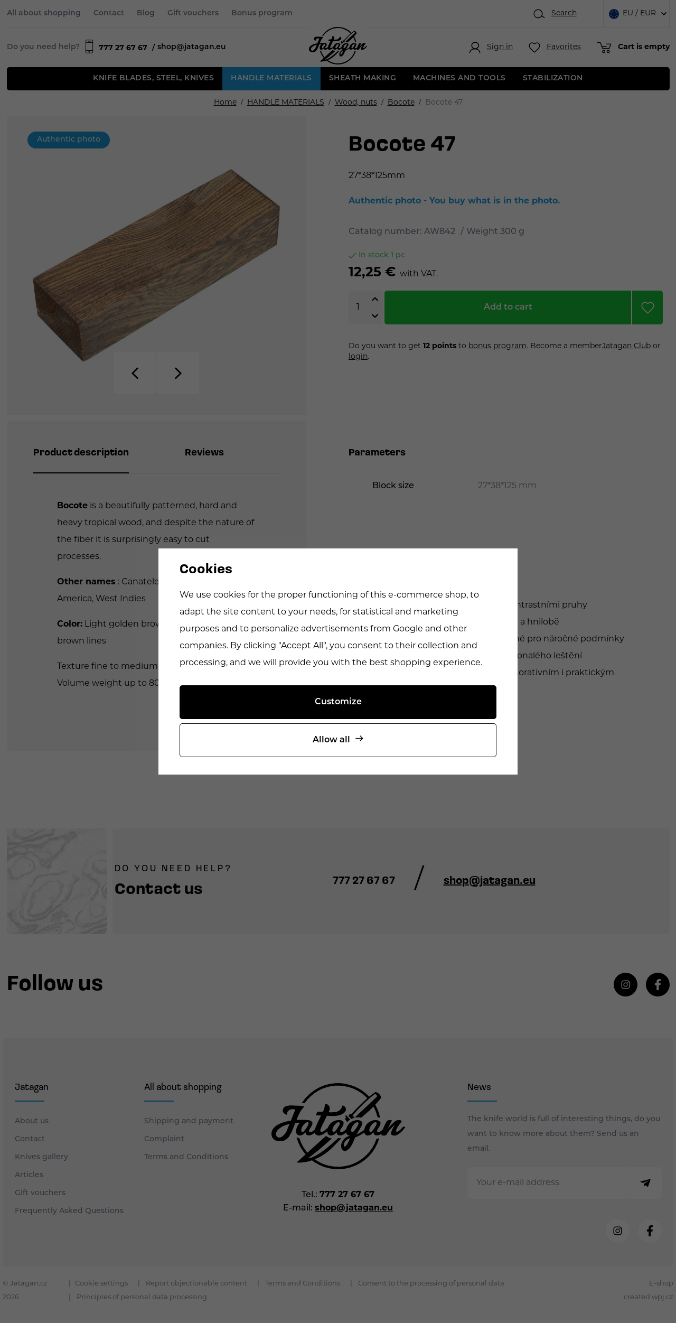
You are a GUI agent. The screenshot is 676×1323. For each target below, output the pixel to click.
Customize (338, 702)
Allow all (331, 740)
